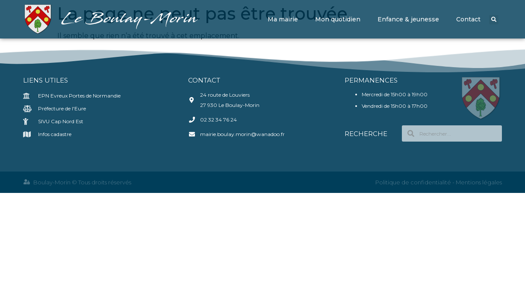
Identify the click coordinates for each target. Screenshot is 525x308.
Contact (468, 19)
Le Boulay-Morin (130, 19)
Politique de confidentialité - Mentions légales (438, 182)
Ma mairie (283, 19)
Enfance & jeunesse (408, 19)
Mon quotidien (337, 19)
